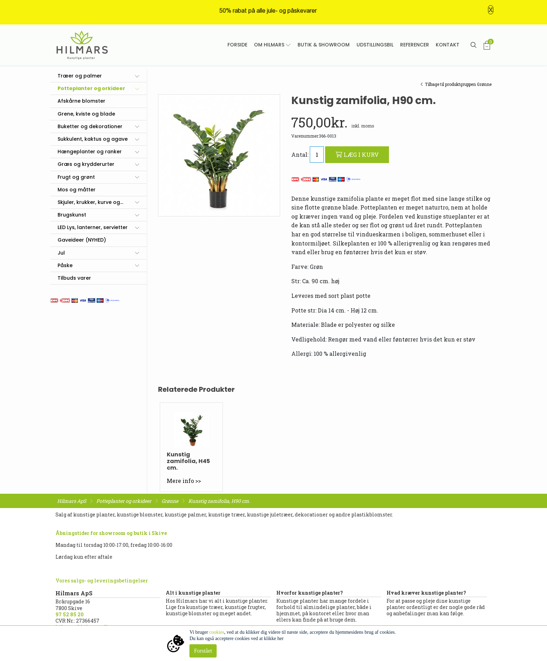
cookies (216, 632)
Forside (237, 44)
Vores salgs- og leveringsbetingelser (101, 580)
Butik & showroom (324, 44)
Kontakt (447, 44)
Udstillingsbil (375, 44)
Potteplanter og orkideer (91, 88)
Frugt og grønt (76, 177)
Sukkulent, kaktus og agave (93, 138)
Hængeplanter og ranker (90, 151)
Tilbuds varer (74, 277)
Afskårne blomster (81, 100)
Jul (61, 252)
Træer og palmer (80, 75)
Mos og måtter (77, 189)
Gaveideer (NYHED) (82, 239)
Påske (65, 265)
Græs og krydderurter (86, 164)
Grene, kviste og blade (86, 113)
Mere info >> (184, 480)
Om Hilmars (269, 44)
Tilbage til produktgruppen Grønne (456, 84)
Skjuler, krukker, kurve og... (90, 202)
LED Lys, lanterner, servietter (93, 227)
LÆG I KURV (357, 154)
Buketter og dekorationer (90, 126)
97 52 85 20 (69, 614)
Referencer (414, 44)
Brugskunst (72, 214)
